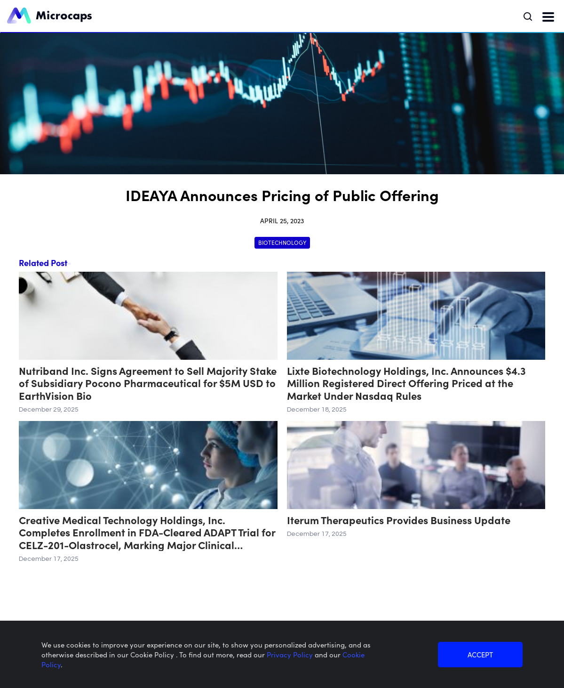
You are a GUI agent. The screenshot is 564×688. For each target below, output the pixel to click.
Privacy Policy (291, 654)
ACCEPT (480, 654)
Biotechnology (282, 242)
